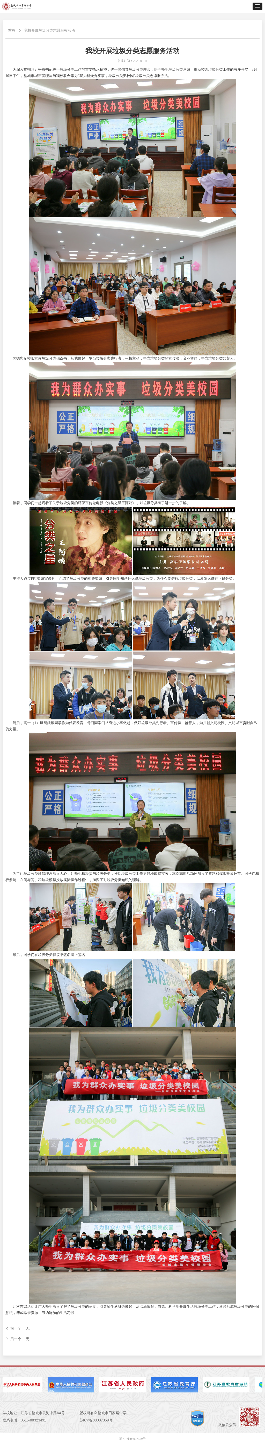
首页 (11, 30)
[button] (257, 6)
